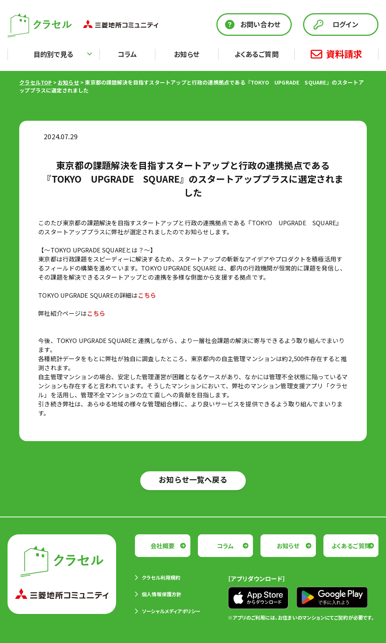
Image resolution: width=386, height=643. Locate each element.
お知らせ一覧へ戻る (193, 479)
